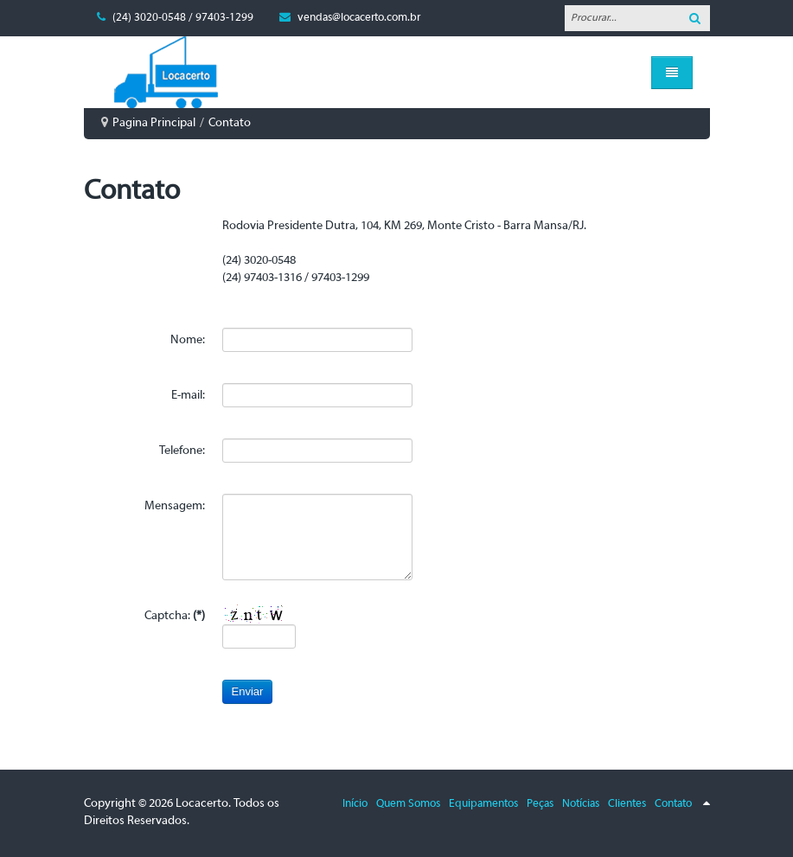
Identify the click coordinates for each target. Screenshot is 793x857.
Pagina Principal (153, 123)
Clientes (627, 803)
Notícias (580, 803)
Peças (540, 803)
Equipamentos (483, 803)
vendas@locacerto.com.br (358, 17)
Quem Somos (408, 803)
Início (355, 803)
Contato (673, 803)
